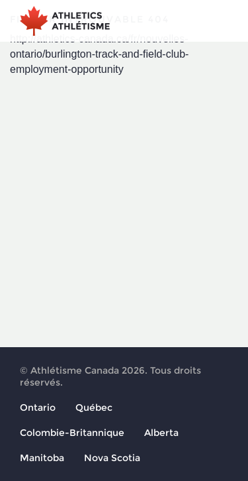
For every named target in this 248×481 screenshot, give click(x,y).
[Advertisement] (124, 208)
